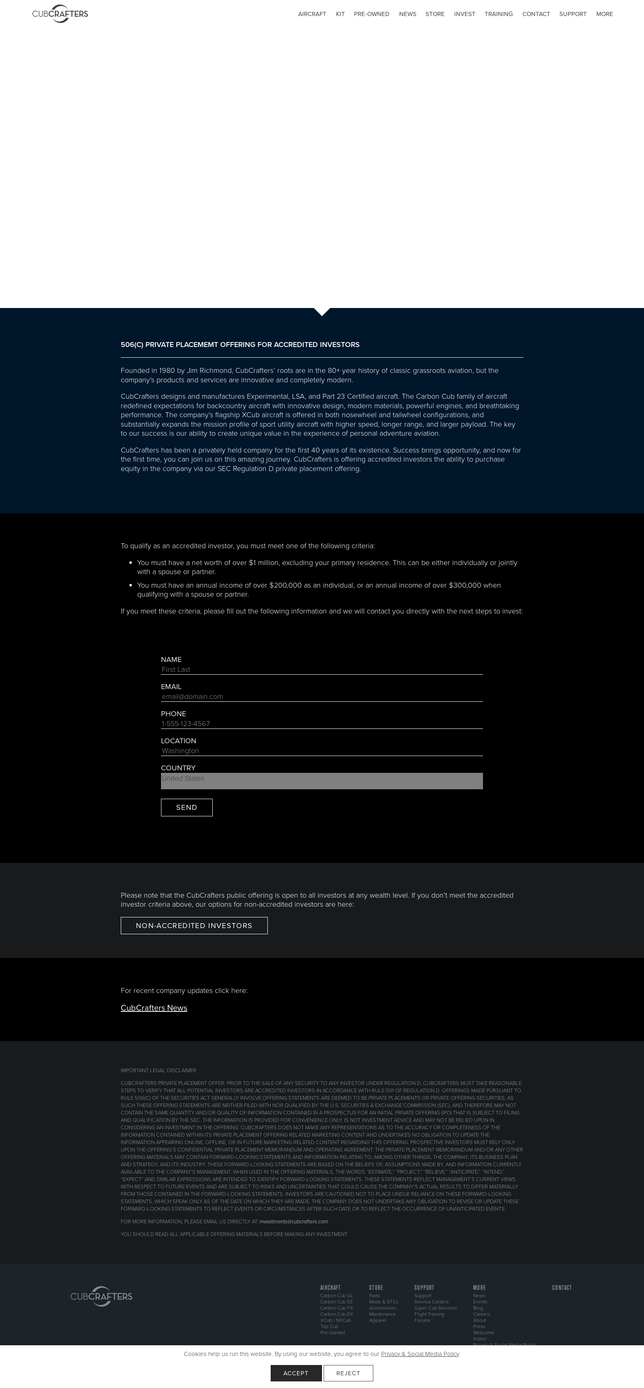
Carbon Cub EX (336, 1314)
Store (435, 13)
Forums (422, 1320)
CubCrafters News (154, 1007)
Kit (340, 13)
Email (171, 687)
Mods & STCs (383, 1301)
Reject (348, 1373)
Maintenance (382, 1314)
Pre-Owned (332, 1332)
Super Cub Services (435, 1308)
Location (178, 741)
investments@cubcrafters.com (294, 1221)
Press (479, 1326)
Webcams (483, 1332)
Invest (465, 13)
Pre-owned (372, 13)
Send (187, 807)
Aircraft (312, 13)
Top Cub (329, 1326)
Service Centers (431, 1301)
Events (480, 1301)
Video (479, 1338)
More (604, 13)
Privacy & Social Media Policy (420, 1353)
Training (499, 13)
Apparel (377, 1320)
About (479, 1320)
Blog (478, 1308)
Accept (296, 1373)
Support (573, 13)
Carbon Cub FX (336, 1308)
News (407, 13)
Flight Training (429, 1314)
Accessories (382, 1308)
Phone (173, 714)
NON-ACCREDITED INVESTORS (194, 925)
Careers (481, 1314)
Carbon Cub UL (336, 1295)
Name (171, 659)
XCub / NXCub (335, 1320)
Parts (374, 1295)
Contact (536, 13)
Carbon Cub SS (336, 1301)
